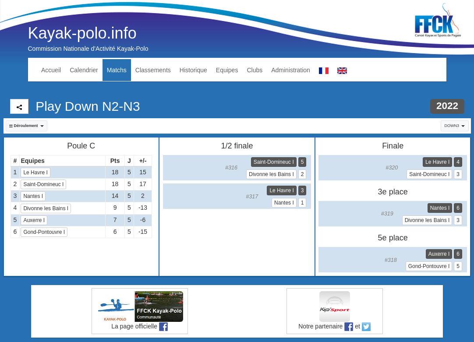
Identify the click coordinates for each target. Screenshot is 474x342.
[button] (27, 125)
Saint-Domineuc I (43, 184)
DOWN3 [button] (455, 125)
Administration (290, 70)
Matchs (117, 70)
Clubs (254, 70)
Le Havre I (35, 172)
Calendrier (84, 70)
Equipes (227, 70)
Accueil (51, 70)
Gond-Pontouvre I (44, 232)
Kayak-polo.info (82, 33)
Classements (153, 70)
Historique (193, 70)
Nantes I (33, 196)
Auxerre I (34, 220)
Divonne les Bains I (45, 208)
